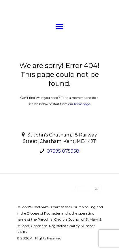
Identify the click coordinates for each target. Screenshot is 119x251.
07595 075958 (63, 151)
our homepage (79, 104)
